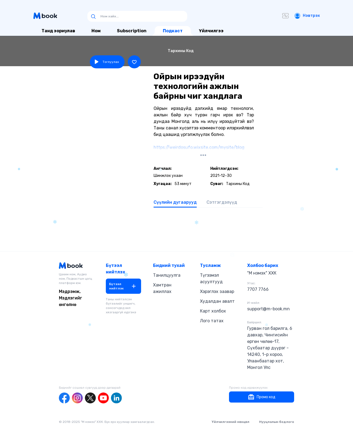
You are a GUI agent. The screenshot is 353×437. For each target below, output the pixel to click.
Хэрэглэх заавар (217, 291)
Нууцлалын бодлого (276, 422)
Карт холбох (213, 311)
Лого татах (212, 320)
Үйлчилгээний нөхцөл (230, 422)
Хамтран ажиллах (162, 288)
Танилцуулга (166, 275)
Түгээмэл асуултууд (211, 278)
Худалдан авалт (217, 301)
